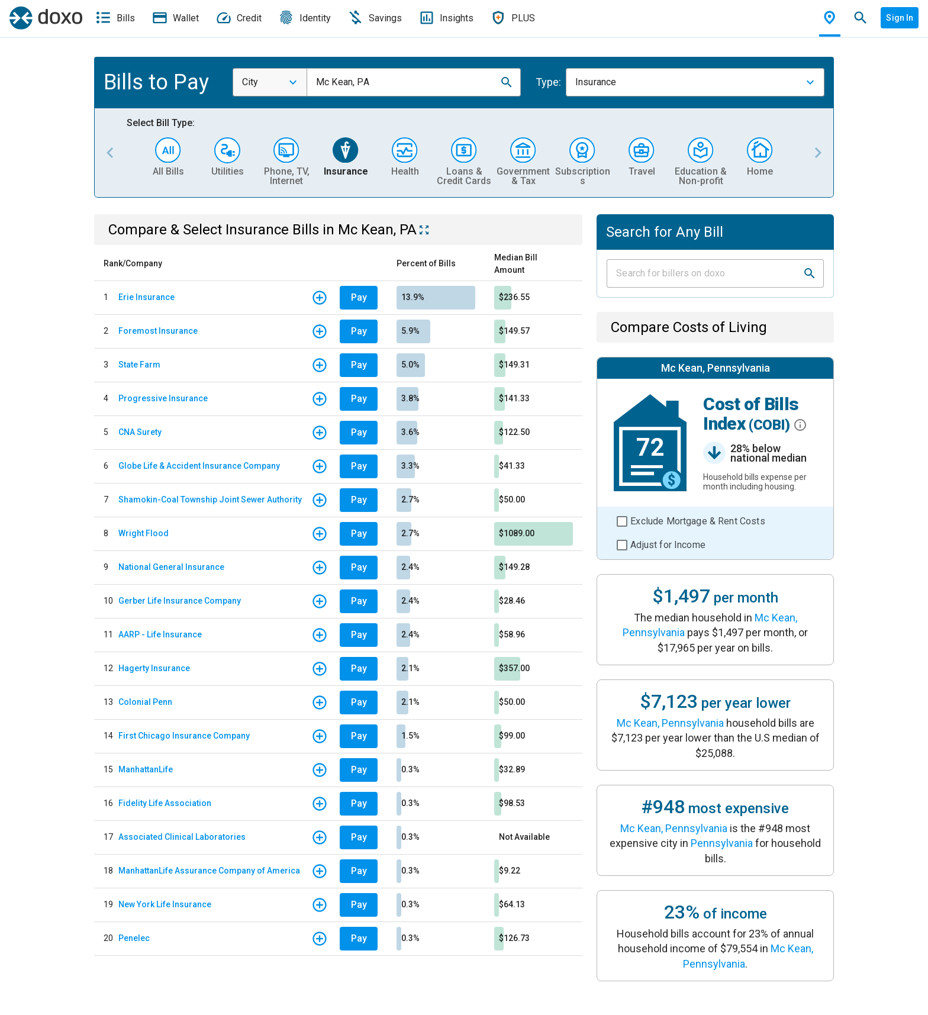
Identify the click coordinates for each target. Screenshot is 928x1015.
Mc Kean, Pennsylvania (670, 723)
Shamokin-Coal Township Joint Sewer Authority (210, 499)
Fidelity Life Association (164, 803)
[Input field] (705, 273)
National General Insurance (171, 567)
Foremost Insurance (158, 331)
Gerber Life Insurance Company (179, 600)
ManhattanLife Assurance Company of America (209, 870)
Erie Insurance (146, 297)
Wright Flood (143, 533)
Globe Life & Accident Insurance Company (199, 466)
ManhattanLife (145, 769)
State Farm (139, 364)
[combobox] (270, 82)
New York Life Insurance (164, 904)
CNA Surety (140, 432)
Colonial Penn (145, 702)
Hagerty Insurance (154, 668)
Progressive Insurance (163, 398)
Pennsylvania (722, 843)
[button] (507, 82)
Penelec (134, 938)
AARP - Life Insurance (160, 634)
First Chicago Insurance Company (184, 735)
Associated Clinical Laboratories (182, 837)
